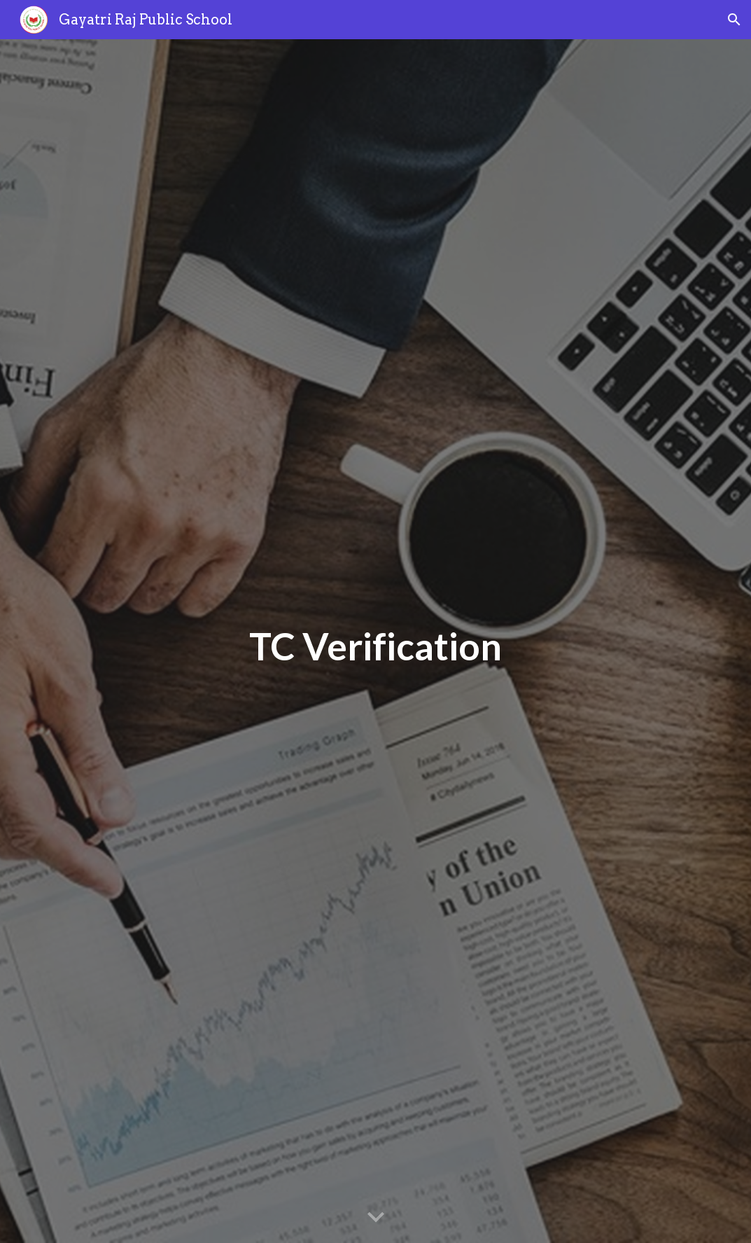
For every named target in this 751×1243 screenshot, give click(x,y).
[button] (734, 19)
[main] (375, 641)
